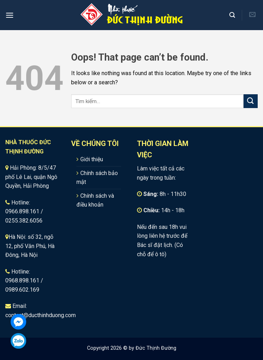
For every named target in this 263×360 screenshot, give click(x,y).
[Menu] (9, 15)
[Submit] (251, 101)
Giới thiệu (91, 159)
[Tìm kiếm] (233, 15)
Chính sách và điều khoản (95, 200)
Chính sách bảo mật (97, 178)
